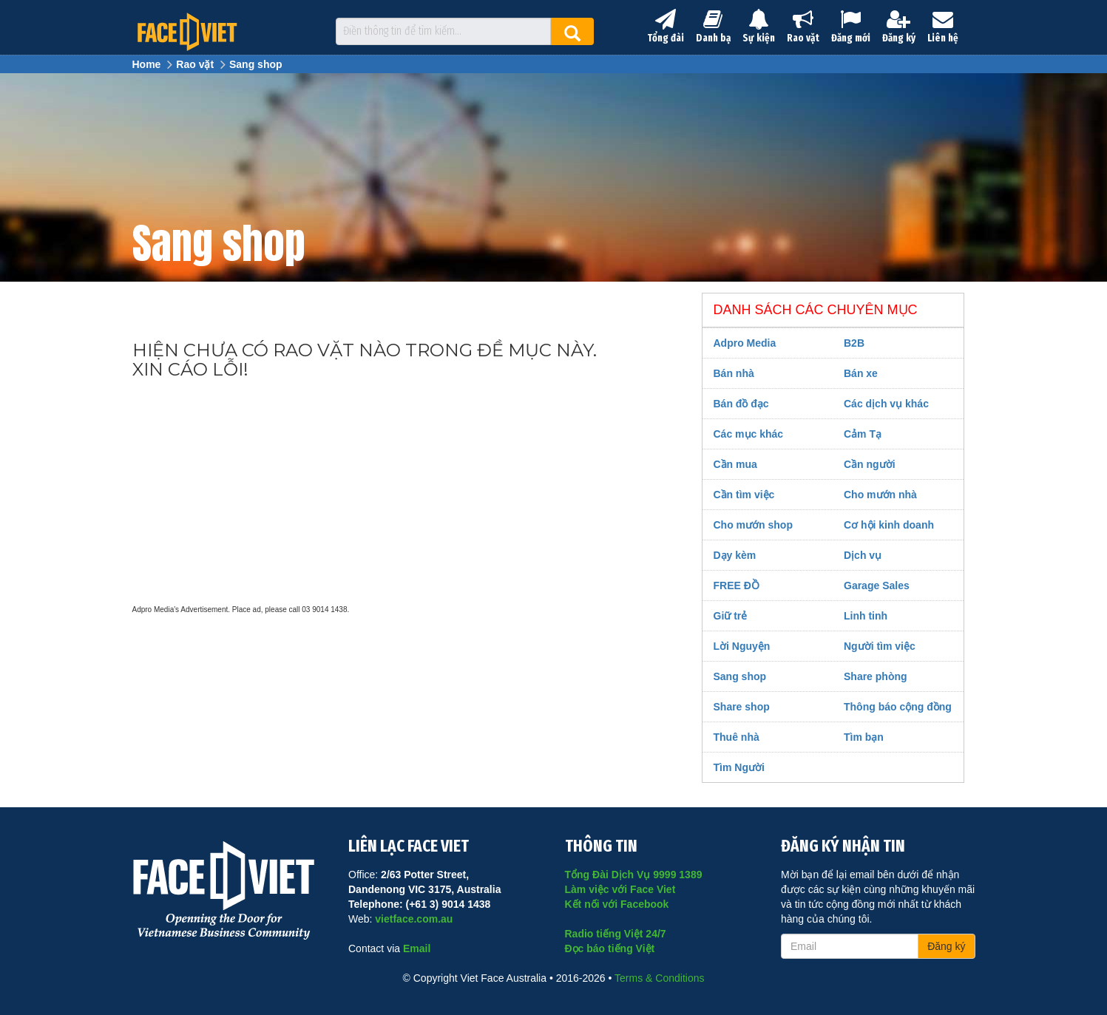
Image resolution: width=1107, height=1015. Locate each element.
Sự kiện (758, 26)
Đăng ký (898, 26)
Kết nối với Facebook (617, 904)
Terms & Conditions (659, 978)
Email (416, 948)
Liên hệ (942, 26)
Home (146, 64)
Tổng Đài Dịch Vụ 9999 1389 (634, 874)
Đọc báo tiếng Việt (610, 948)
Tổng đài (665, 26)
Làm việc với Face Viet (620, 889)
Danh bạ (713, 26)
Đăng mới (850, 26)
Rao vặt (803, 26)
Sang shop (255, 64)
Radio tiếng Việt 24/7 (615, 934)
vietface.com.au (414, 919)
